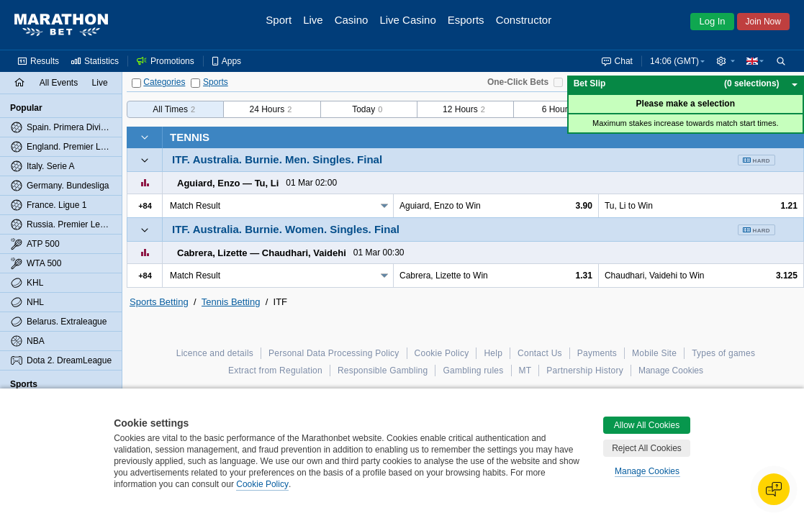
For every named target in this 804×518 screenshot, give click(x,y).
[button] (725, 61)
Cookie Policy (262, 484)
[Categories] (136, 83)
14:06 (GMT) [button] (674, 61)
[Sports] (195, 83)
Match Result (195, 206)
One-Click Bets (517, 82)
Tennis (189, 137)
